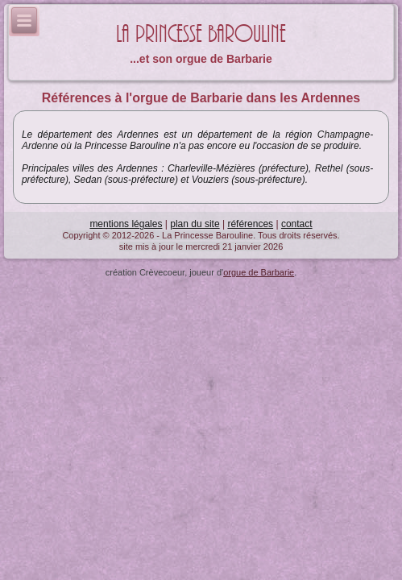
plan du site (194, 224)
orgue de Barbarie (258, 272)
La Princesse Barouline (201, 34)
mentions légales (125, 224)
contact (297, 224)
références (250, 224)
